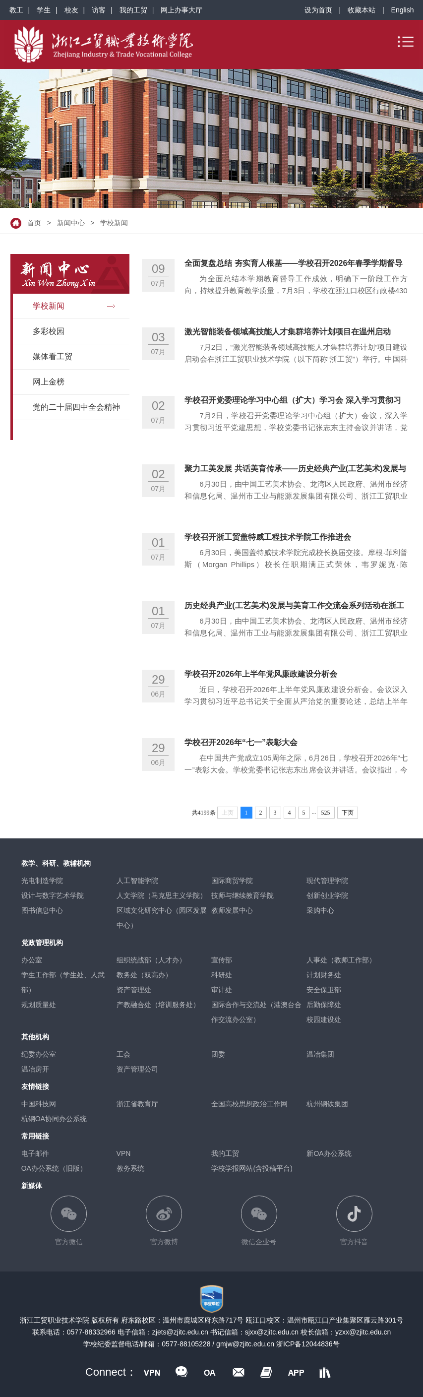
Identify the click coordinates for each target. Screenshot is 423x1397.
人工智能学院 (137, 881)
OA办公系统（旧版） (54, 1168)
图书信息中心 (42, 910)
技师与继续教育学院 (242, 895)
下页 (348, 812)
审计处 (221, 990)
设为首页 (318, 10)
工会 (123, 1054)
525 (325, 812)
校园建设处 (323, 1019)
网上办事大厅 (181, 10)
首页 (34, 223)
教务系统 (130, 1168)
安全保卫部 (323, 990)
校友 (71, 10)
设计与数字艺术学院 (52, 895)
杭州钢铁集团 (327, 1104)
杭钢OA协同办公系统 (54, 1119)
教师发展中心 (232, 910)
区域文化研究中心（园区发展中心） (162, 917)
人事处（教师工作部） (341, 960)
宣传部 (221, 960)
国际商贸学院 (232, 881)
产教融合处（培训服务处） (158, 1005)
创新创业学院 (327, 895)
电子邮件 (35, 1153)
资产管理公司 (137, 1069)
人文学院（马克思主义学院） (162, 895)
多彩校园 (48, 331)
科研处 (221, 975)
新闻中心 (71, 223)
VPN (124, 1153)
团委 (218, 1054)
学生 (44, 10)
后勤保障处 (323, 1005)
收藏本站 (361, 10)
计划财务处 (323, 975)
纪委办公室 (38, 1054)
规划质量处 (38, 1005)
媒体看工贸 (52, 356)
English (402, 10)
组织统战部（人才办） (151, 960)
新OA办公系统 (328, 1153)
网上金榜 (48, 382)
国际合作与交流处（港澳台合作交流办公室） (256, 1012)
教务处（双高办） (144, 975)
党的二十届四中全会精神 (76, 407)
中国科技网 (38, 1104)
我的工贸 (133, 10)
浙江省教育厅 (137, 1104)
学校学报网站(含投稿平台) (251, 1168)
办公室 (31, 960)
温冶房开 (35, 1069)
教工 (16, 10)
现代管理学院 (327, 881)
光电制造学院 (42, 881)
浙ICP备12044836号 (308, 1344)
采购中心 (320, 910)
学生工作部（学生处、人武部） (63, 982)
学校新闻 (114, 223)
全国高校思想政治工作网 (249, 1104)
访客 (99, 10)
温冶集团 (320, 1054)
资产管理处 (134, 990)
